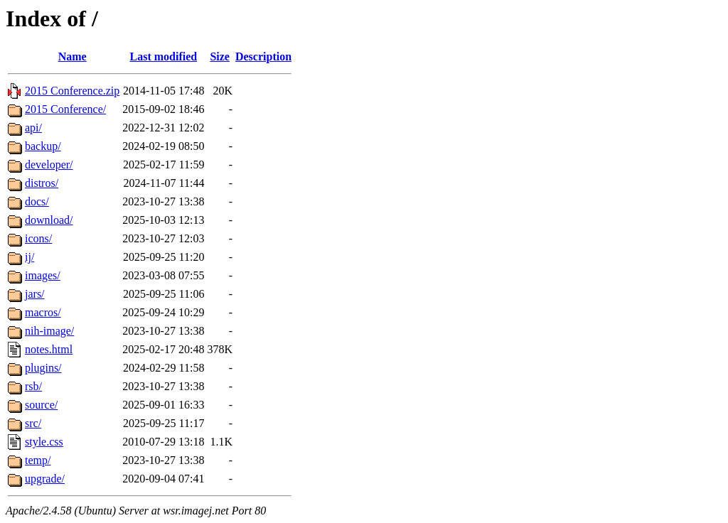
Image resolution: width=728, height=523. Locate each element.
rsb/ (33, 386)
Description (263, 56)
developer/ (49, 164)
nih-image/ (49, 331)
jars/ (35, 294)
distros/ (41, 183)
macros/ (43, 312)
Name (72, 56)
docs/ (37, 201)
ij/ (29, 257)
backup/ (43, 146)
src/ (33, 423)
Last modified (164, 56)
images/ (42, 275)
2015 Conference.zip (72, 91)
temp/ (37, 460)
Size (220, 56)
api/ (33, 128)
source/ (41, 405)
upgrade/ (45, 479)
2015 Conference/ (65, 109)
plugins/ (43, 368)
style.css (44, 442)
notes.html (49, 349)
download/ (49, 220)
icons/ (38, 238)
